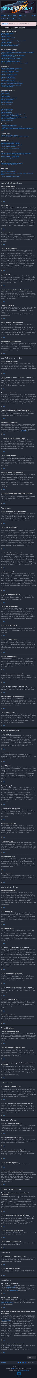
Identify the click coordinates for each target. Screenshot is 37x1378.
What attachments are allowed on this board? (12, 163)
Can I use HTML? (5, 93)
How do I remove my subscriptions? (9, 158)
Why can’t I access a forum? (8, 77)
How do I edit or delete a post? (8, 69)
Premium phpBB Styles (24, 1370)
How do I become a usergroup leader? (10, 115)
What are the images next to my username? (11, 58)
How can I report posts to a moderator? (10, 82)
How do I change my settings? (8, 50)
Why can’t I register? (6, 36)
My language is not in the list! (8, 56)
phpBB (22, 431)
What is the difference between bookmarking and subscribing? (16, 153)
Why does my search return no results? (10, 143)
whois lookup (5, 1320)
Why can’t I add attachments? (8, 79)
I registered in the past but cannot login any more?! (13, 41)
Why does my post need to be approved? (11, 85)
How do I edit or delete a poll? (8, 76)
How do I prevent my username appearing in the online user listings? (17, 52)
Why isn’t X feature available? (8, 171)
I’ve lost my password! (6, 42)
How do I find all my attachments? (9, 164)
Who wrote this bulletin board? (8, 170)
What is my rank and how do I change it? (11, 61)
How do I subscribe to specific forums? (10, 156)
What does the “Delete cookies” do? (9, 45)
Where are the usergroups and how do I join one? (13, 114)
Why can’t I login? (5, 39)
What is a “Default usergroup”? (8, 118)
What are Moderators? (6, 110)
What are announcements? (7, 99)
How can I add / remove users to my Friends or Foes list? (15, 136)
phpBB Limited (10, 1287)
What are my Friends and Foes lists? (10, 135)
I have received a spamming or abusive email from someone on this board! (17, 129)
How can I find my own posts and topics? (11, 148)
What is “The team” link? (7, 120)
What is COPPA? (5, 34)
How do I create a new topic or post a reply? (11, 68)
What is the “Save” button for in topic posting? (12, 83)
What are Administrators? (7, 109)
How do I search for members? (8, 146)
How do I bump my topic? (7, 86)
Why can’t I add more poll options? (9, 74)
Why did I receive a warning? (8, 80)
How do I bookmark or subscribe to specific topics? (13, 154)
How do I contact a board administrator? (10, 176)
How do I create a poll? (6, 72)
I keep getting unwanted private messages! (11, 126)
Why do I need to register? (7, 33)
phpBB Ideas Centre (6, 1302)
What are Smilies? (5, 95)
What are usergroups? (6, 112)
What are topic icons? (6, 104)
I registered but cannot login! (8, 37)
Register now (4, 23)
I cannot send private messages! (9, 125)
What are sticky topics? (6, 101)
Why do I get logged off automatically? (10, 44)
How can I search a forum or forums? (10, 142)
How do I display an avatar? (7, 60)
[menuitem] (5, 16)
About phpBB (13, 1290)
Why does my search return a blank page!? (11, 145)
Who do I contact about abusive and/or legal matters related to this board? (17, 173)
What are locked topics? (7, 102)
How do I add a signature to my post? (10, 71)
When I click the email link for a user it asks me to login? (14, 63)
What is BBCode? (5, 91)
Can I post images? (5, 96)
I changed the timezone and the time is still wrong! (13, 55)
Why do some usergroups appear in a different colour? (14, 117)
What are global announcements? (9, 98)
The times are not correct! (7, 53)
